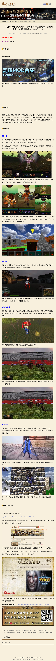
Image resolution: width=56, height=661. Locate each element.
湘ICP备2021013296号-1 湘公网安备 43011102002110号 (28, 657)
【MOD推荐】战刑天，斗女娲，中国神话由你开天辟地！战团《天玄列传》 (27, 630)
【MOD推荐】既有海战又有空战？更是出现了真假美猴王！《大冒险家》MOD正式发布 (30, 632)
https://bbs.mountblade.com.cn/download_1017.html (18, 517)
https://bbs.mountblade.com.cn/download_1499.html (33, 604)
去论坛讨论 (6, 642)
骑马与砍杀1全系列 (34, 33)
